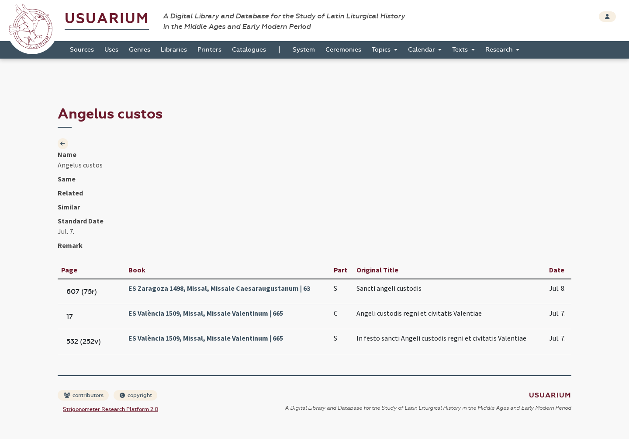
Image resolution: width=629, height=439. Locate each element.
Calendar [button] (422, 49)
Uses (111, 49)
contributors (84, 395)
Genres (139, 49)
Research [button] (500, 49)
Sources (82, 49)
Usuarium (107, 18)
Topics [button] (382, 49)
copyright (136, 395)
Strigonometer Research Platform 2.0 (110, 409)
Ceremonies (343, 49)
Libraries (174, 49)
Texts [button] (461, 49)
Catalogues (249, 49)
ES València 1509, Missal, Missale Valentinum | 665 (205, 313)
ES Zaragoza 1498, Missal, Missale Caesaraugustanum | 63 (219, 288)
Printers (209, 49)
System (304, 49)
